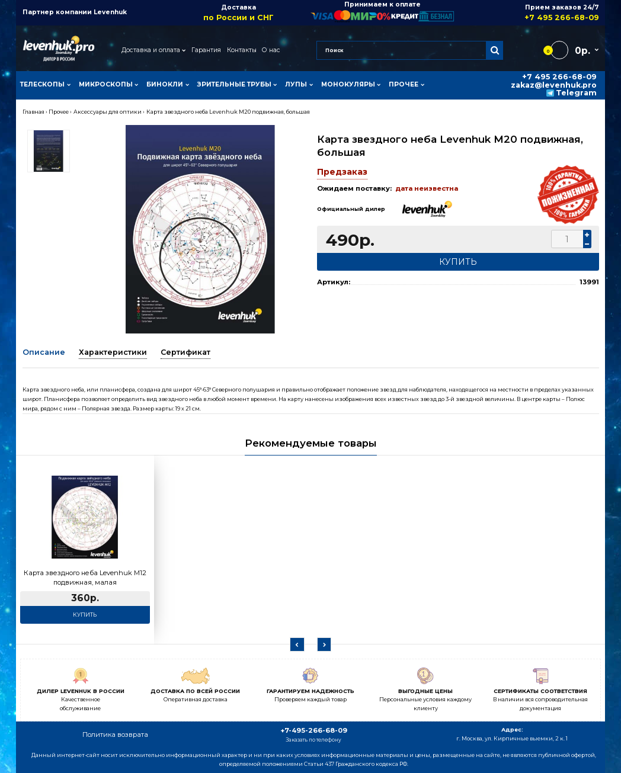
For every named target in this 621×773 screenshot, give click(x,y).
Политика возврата (115, 734)
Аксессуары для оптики (107, 111)
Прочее (59, 111)
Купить (85, 614)
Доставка (238, 13)
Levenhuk (110, 12)
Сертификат (185, 352)
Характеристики (113, 352)
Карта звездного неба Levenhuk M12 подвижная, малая (85, 577)
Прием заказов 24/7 (526, 13)
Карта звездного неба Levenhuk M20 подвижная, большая (228, 111)
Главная (33, 111)
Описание (44, 352)
